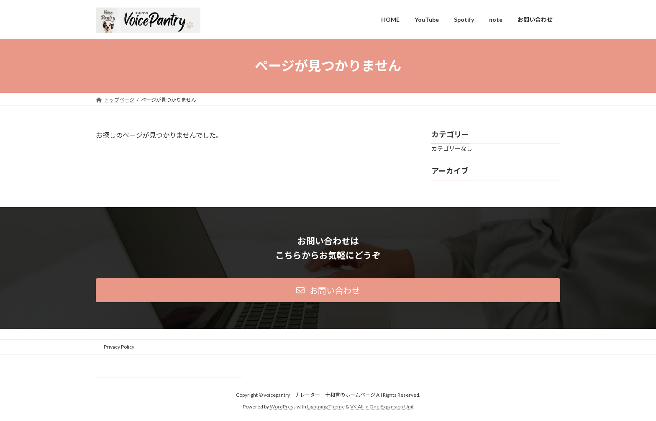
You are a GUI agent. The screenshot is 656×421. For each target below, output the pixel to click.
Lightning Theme (326, 406)
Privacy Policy (119, 347)
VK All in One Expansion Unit (382, 406)
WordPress (283, 406)
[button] (328, 290)
